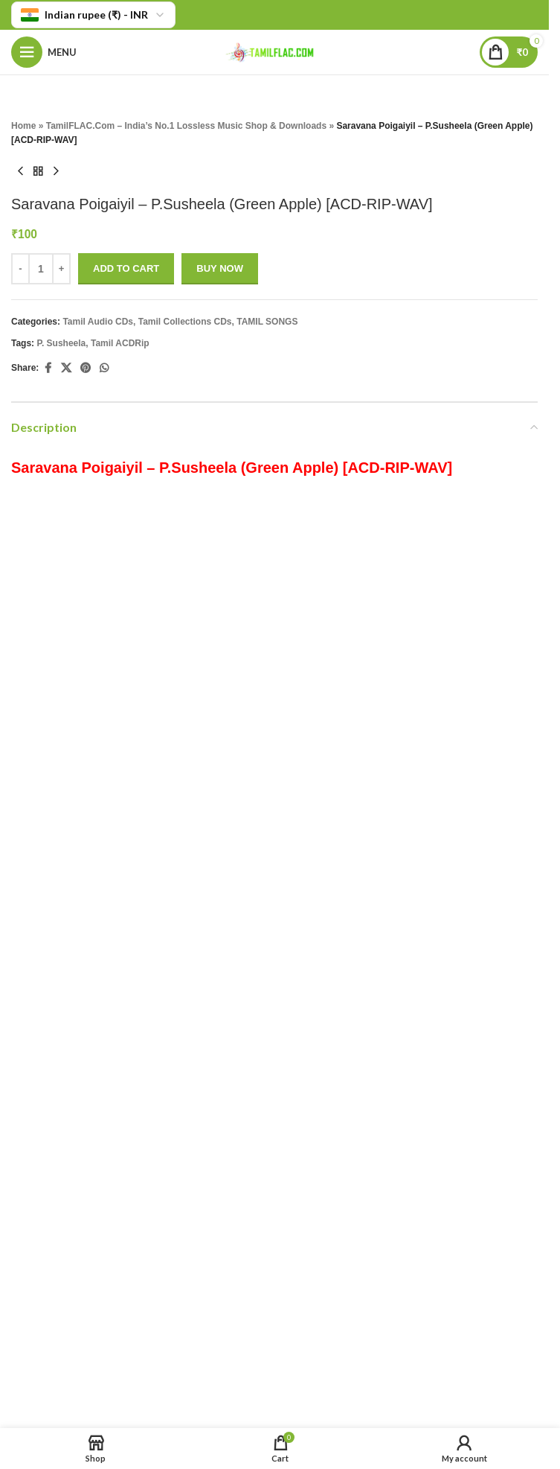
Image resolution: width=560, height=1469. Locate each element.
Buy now (219, 268)
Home (23, 126)
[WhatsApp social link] (104, 369)
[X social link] (66, 369)
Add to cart (126, 268)
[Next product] (56, 172)
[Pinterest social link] (85, 369)
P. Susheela (61, 343)
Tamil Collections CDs (185, 321)
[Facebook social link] (48, 369)
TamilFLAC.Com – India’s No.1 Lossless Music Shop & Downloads (186, 126)
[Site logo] (274, 51)
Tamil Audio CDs (97, 321)
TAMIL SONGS (266, 321)
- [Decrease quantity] (20, 268)
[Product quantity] (41, 268)
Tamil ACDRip (120, 343)
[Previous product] (20, 172)
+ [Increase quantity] (62, 268)
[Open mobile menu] (44, 52)
